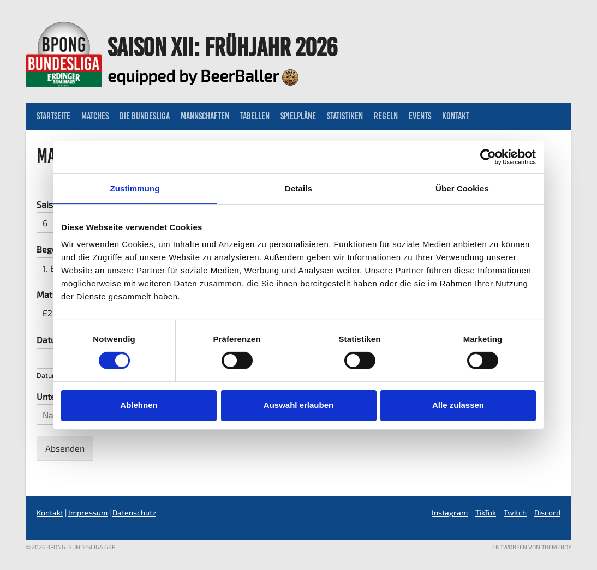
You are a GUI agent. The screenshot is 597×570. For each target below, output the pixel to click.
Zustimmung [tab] (135, 188)
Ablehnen (138, 405)
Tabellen (255, 116)
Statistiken (345, 116)
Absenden (65, 448)
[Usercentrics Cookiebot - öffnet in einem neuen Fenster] (488, 156)
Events (420, 116)
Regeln (386, 116)
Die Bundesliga (145, 116)
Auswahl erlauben (298, 405)
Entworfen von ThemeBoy (531, 546)
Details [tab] (298, 188)
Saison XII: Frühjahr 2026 (222, 47)
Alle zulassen (458, 405)
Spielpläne (298, 116)
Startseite (53, 116)
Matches (95, 116)
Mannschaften (205, 116)
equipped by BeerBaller (203, 75)
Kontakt (455, 116)
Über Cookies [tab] (462, 188)
